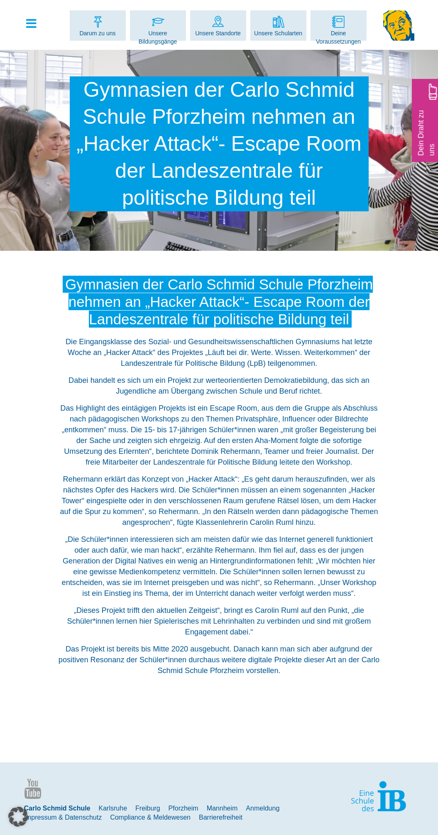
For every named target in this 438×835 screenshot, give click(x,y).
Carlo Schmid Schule (57, 808)
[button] (18, 816)
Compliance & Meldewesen (150, 817)
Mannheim (222, 808)
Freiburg (147, 808)
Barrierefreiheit (220, 817)
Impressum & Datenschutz (63, 817)
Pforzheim (183, 808)
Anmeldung (262, 808)
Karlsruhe (113, 808)
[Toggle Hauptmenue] (35, 24)
